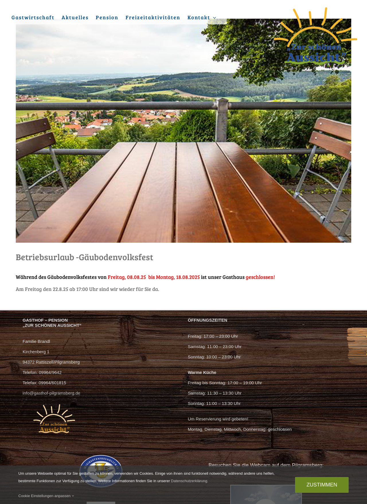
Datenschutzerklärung (189, 481)
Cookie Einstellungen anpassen (46, 496)
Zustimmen (322, 485)
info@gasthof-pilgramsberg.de (51, 393)
